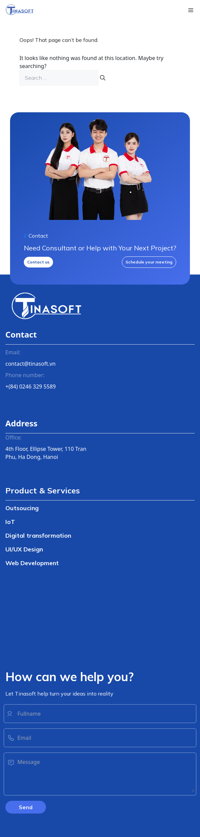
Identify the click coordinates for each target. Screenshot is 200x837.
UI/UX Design (24, 549)
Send (26, 807)
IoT (10, 522)
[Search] (103, 77)
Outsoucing (22, 508)
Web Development (32, 563)
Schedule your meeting (149, 261)
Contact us (38, 261)
